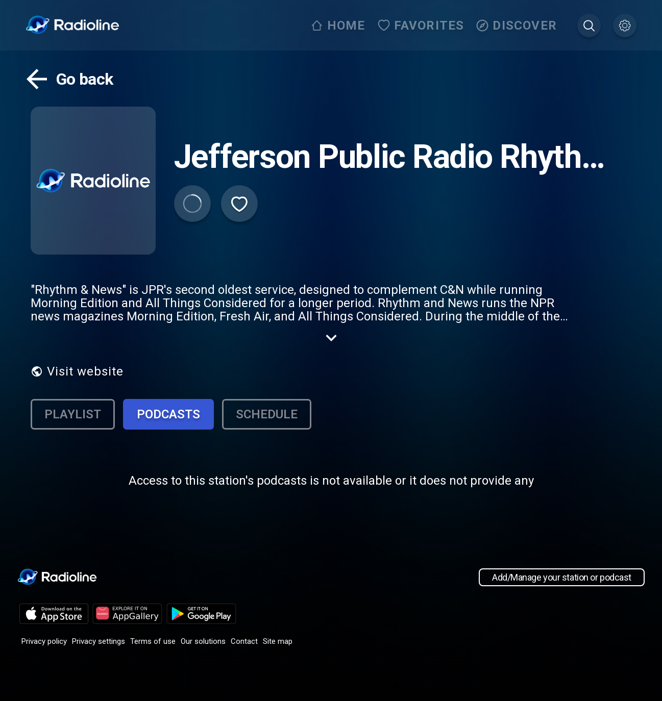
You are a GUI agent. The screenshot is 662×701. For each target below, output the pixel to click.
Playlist (72, 414)
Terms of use (153, 641)
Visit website (77, 371)
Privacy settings (98, 641)
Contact (244, 641)
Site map (277, 641)
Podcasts (168, 414)
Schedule (267, 414)
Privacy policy (44, 641)
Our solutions (203, 641)
